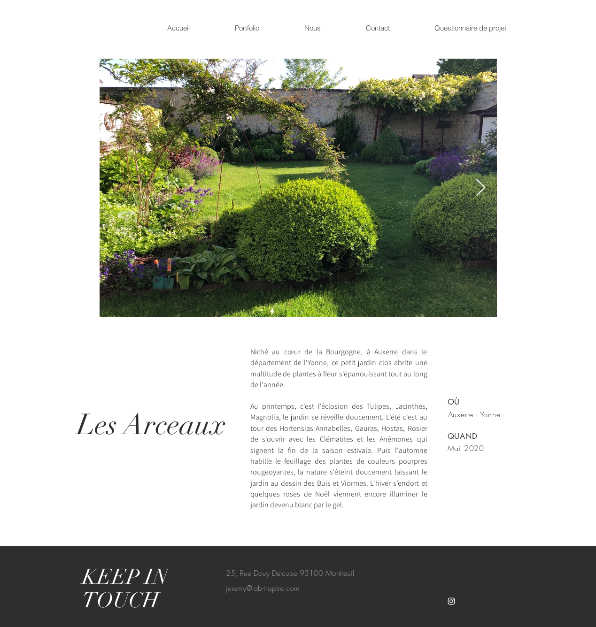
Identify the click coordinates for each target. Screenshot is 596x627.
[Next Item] (480, 188)
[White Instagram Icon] (451, 601)
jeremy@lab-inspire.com (263, 588)
